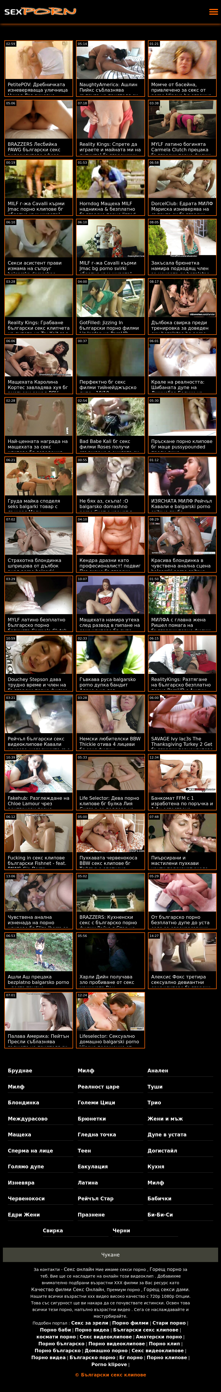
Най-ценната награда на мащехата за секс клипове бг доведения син (38, 450)
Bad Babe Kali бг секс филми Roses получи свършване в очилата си (109, 447)
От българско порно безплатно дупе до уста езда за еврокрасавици (180, 922)
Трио (154, 1103)
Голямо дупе (26, 1167)
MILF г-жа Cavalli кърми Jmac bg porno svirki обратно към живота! (107, 268)
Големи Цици (96, 1103)
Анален (158, 1071)
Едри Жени (24, 1215)
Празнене (91, 1215)
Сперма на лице (30, 1151)
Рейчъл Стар (96, 1199)
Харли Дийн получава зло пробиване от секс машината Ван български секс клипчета (110, 985)
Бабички (160, 1199)
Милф (86, 1071)
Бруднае (20, 1071)
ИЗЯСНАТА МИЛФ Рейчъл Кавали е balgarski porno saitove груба (181, 506)
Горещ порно (165, 1269)
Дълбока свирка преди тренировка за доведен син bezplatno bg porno (180, 328)
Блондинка (23, 1103)
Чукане (110, 1255)
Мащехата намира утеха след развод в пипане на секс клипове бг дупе (109, 625)
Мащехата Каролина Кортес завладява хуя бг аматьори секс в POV (38, 387)
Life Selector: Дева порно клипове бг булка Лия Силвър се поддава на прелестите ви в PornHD (109, 806)
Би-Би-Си (160, 1215)
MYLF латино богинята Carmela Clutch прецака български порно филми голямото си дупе (181, 152)
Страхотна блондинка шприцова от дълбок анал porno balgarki (34, 566)
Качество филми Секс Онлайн (67, 1289)
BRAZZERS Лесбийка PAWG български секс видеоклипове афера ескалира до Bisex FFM (35, 152)
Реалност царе (98, 1087)
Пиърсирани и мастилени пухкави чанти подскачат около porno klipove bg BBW (179, 866)
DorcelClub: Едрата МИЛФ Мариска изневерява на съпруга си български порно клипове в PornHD (182, 212)
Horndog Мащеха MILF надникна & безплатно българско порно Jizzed (107, 209)
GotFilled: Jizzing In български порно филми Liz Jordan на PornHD (109, 328)
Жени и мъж (165, 1119)
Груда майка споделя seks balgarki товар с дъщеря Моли (34, 506)
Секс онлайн (79, 1269)
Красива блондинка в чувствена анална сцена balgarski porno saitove (181, 566)
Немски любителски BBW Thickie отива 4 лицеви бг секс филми (109, 744)
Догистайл (162, 1151)
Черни (121, 1230)
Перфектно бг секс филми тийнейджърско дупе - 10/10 (107, 387)
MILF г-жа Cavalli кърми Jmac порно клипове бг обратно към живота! (36, 209)
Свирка (53, 1230)
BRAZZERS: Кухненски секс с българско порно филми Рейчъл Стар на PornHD (108, 925)
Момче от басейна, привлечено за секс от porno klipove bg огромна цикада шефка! (181, 93)
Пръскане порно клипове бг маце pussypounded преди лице (182, 447)
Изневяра (21, 1183)
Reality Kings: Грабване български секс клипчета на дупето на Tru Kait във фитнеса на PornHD (39, 331)
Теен (84, 1151)
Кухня (156, 1167)
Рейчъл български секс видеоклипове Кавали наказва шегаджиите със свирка (39, 747)
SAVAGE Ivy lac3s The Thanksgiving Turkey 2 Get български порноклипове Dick (182, 747)
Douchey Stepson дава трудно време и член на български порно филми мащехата (37, 688)
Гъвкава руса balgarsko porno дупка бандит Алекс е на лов (107, 685)
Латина (88, 1183)
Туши (155, 1087)
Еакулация (93, 1167)
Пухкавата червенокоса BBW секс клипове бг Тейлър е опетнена (108, 863)
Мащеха (19, 1135)
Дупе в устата (167, 1135)
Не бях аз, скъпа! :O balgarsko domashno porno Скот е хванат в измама (105, 509)
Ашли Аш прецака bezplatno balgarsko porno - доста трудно (38, 982)
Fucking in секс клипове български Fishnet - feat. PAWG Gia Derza (37, 863)
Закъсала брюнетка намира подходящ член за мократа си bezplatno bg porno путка (180, 271)
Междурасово (27, 1119)
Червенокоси (26, 1199)
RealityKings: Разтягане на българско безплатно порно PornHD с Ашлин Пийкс (181, 688)
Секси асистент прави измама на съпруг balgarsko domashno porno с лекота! (35, 271)
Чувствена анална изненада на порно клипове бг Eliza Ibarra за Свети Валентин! (38, 925)
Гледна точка (97, 1135)
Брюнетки (92, 1119)
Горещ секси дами (166, 1289)
